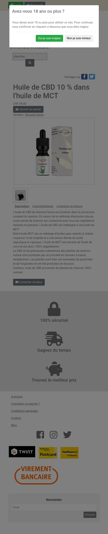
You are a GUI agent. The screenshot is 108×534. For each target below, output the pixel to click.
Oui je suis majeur (49, 38)
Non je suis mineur (79, 38)
